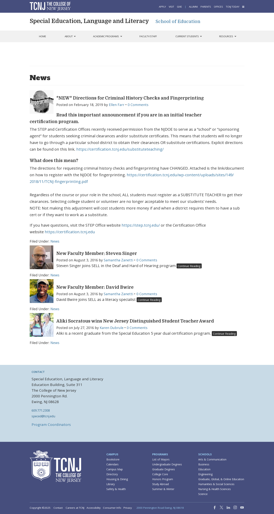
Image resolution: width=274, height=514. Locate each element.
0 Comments (138, 104)
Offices (218, 6)
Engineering (205, 474)
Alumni (193, 6)
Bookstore (112, 459)
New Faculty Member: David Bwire (95, 287)
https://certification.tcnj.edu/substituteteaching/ (120, 149)
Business (203, 464)
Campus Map (114, 469)
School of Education (177, 21)
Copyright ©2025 (40, 507)
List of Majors (161, 459)
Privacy (127, 507)
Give (179, 6)
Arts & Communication (212, 459)
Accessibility (94, 507)
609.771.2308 (41, 410)
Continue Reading (189, 266)
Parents (206, 6)
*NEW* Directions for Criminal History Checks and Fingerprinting (130, 98)
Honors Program (162, 479)
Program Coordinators (51, 424)
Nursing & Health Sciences (214, 489)
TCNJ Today (232, 6)
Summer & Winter (163, 489)
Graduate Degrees (163, 469)
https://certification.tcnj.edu (70, 231)
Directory (112, 474)
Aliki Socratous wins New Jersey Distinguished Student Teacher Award (135, 321)
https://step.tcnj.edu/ (141, 225)
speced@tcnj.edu (43, 416)
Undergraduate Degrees (167, 464)
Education (204, 469)
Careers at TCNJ (75, 507)
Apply (162, 6)
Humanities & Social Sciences (216, 484)
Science (203, 494)
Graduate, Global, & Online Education (221, 479)
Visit (171, 6)
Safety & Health (116, 489)
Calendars (112, 464)
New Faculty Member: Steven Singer (96, 253)
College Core (160, 474)
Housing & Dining (117, 479)
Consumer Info (112, 507)
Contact (58, 507)
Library (110, 484)
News (54, 241)
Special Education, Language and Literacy (89, 21)
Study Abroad (160, 484)
